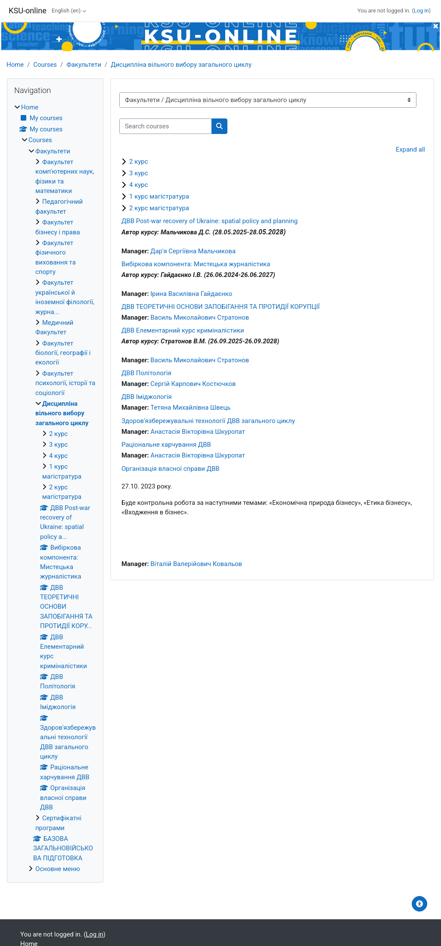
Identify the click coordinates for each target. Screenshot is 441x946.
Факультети (83, 64)
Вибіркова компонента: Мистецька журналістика (195, 264)
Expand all (410, 149)
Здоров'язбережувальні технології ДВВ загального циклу (208, 421)
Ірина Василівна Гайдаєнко (191, 294)
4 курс (138, 185)
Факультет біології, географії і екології (62, 353)
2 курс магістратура (159, 208)
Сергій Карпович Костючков (193, 384)
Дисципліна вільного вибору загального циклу (181, 64)
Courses (45, 64)
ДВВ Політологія (146, 373)
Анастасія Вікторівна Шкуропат (197, 432)
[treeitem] (55, 488)
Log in (421, 10)
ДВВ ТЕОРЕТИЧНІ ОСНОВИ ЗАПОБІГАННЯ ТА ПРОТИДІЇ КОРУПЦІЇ (220, 307)
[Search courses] (165, 126)
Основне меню (57, 869)
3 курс (138, 173)
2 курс (138, 161)
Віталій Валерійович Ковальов (196, 564)
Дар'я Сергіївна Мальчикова (193, 251)
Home (15, 64)
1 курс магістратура (159, 196)
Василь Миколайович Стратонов (199, 317)
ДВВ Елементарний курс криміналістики (182, 330)
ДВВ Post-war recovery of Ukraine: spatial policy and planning (209, 221)
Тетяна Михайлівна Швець (190, 407)
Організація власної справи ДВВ (170, 469)
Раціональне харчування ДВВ (166, 444)
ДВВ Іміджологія (146, 397)
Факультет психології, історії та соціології (65, 383)
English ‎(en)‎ (66, 10)
